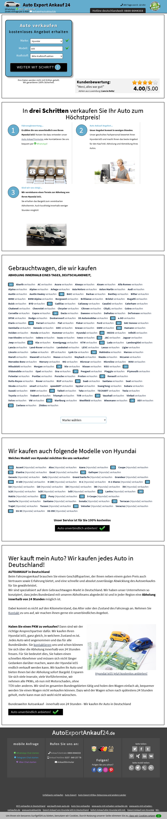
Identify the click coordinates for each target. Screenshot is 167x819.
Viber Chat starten (27, 698)
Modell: (23, 48)
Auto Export (70, 731)
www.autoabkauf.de (31, 746)
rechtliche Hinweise (81, 786)
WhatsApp (33, 162)
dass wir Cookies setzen (142, 815)
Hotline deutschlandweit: (117, 11)
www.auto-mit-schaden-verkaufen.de (110, 742)
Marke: (24, 40)
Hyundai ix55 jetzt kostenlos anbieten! (121, 610)
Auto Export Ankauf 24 (46, 5)
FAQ (107, 786)
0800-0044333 (74, 689)
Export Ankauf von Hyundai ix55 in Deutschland (66, 746)
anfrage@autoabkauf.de (44, 11)
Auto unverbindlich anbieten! (81, 464)
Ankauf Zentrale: (59, 689)
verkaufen (25, 220)
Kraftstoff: (22, 55)
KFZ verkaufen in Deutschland (30, 742)
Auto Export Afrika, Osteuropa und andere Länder (102, 731)
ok (159, 816)
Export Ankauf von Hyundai (140, 746)
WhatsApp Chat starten (27, 689)
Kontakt (13, 549)
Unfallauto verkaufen (53, 731)
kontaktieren (42, 581)
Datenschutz (64, 786)
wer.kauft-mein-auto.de (58, 742)
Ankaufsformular (66, 698)
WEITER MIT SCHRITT (39, 67)
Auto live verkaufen (80, 742)
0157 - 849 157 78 (27, 9)
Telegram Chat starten (27, 693)
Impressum (97, 786)
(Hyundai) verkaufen (31, 403)
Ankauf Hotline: (56, 693)
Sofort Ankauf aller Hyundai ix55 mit (108, 746)
